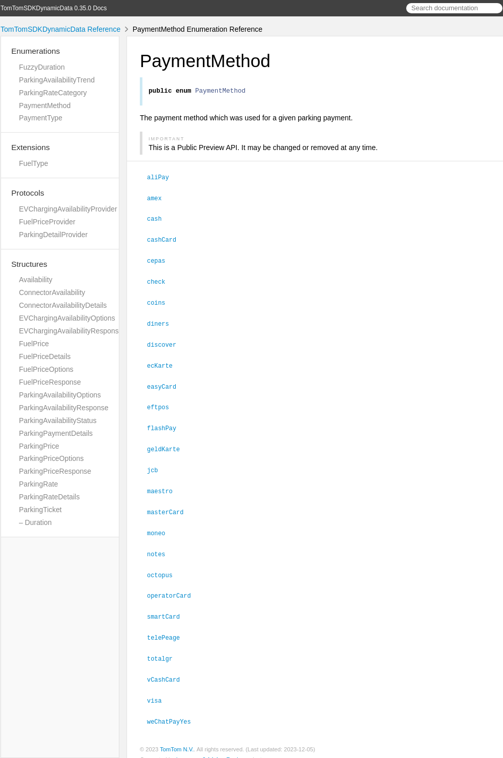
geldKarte (168, 443)
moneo (160, 525)
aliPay (162, 178)
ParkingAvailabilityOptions (60, 395)
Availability (35, 280)
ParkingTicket (40, 510)
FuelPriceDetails (45, 356)
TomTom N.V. (177, 737)
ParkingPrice (39, 446)
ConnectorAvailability (52, 292)
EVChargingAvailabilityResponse (70, 331)
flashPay (166, 423)
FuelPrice (34, 344)
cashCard (166, 239)
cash (159, 219)
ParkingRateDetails (49, 497)
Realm (234, 747)
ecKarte (164, 362)
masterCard (169, 505)
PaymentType (40, 118)
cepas (160, 260)
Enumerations (35, 51)
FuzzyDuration (42, 67)
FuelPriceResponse (50, 382)
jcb (157, 464)
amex (159, 199)
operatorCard (173, 586)
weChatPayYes (173, 709)
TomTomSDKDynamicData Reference (60, 29)
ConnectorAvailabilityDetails (63, 305)
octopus (164, 566)
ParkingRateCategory (53, 93)
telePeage (168, 627)
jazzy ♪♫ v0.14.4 (197, 747)
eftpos (162, 402)
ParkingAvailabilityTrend (57, 80)
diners (162, 321)
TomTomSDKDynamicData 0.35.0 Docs (54, 8)
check (160, 280)
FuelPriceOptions (46, 369)
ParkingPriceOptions (51, 458)
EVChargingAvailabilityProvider (68, 209)
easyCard (166, 382)
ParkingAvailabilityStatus (58, 420)
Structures (29, 264)
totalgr (164, 648)
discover (166, 342)
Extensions (30, 147)
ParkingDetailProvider (53, 234)
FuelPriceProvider (47, 222)
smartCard (168, 607)
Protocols (27, 192)
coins (160, 301)
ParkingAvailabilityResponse (64, 408)
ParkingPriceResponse (55, 471)
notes (160, 546)
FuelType (33, 163)
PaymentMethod (45, 105)
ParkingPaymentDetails (56, 433)
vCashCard (168, 668)
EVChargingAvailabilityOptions (67, 318)
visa (159, 689)
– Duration (35, 522)
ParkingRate (38, 484)
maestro (164, 484)
